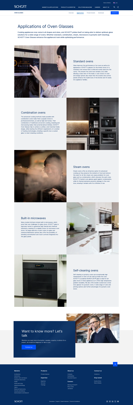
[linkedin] (112, 401)
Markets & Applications (50, 7)
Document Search (72, 378)
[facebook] (107, 401)
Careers (97, 7)
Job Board (70, 388)
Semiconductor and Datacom (21, 392)
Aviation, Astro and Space (20, 378)
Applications (80, 12)
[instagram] (110, 401)
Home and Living (18, 383)
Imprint (58, 401)
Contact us (115, 12)
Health (15, 381)
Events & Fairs (97, 381)
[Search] (114, 7)
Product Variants (91, 12)
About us (106, 7)
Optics (16, 387)
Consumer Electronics (19, 379)
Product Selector (45, 374)
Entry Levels (71, 386)
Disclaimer (52, 401)
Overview (71, 12)
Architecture (17, 374)
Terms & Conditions (75, 401)
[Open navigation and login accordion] (118, 7)
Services (43, 383)
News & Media (107, 2)
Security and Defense (19, 391)
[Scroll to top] (115, 364)
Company (70, 374)
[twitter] (115, 401)
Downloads (101, 12)
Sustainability (71, 376)
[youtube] (118, 401)
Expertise (43, 381)
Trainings (43, 384)
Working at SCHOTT (72, 384)
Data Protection (65, 401)
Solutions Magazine (85, 7)
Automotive (17, 376)
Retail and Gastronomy (20, 389)
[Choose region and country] (115, 3)
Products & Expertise (68, 7)
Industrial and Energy (19, 385)
